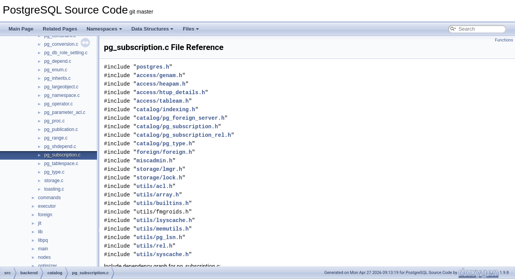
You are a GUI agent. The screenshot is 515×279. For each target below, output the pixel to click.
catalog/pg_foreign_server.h (181, 118)
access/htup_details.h (171, 92)
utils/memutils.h (162, 228)
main (43, 248)
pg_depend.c (57, 61)
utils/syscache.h (162, 254)
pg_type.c (54, 172)
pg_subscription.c (62, 155)
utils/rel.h (154, 246)
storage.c (53, 180)
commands (49, 197)
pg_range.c (55, 138)
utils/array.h (158, 194)
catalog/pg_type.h (164, 143)
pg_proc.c (54, 121)
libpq (43, 240)
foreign (45, 214)
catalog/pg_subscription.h (177, 126)
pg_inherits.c (57, 78)
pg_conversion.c (61, 44)
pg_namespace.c (61, 95)
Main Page (21, 29)
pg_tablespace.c (61, 163)
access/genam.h (159, 75)
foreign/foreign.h (164, 152)
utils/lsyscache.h (164, 220)
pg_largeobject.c (61, 87)
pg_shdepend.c (60, 146)
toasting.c (54, 189)
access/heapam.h (161, 84)
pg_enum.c (55, 69)
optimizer (47, 266)
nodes (44, 257)
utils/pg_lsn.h (159, 237)
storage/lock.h (159, 177)
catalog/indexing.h (166, 109)
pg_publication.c (61, 129)
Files (191, 29)
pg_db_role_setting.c (65, 52)
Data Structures (152, 29)
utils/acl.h (154, 186)
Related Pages (60, 29)
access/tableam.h (162, 101)
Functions (504, 40)
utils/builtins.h (162, 203)
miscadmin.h (154, 160)
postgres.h (153, 67)
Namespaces (104, 29)
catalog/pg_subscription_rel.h (184, 135)
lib (40, 231)
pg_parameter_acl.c (64, 112)
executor (47, 206)
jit (39, 223)
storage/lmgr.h (159, 169)
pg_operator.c (58, 104)
